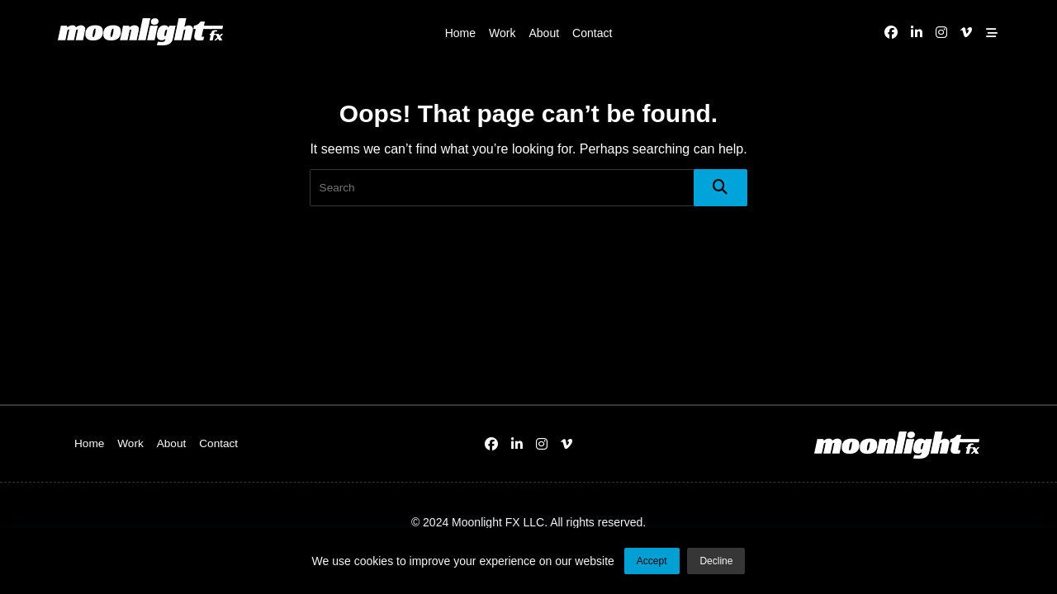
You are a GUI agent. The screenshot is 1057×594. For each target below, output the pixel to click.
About (543, 33)
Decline (715, 563)
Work (502, 33)
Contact (592, 33)
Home (460, 33)
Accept (652, 563)
